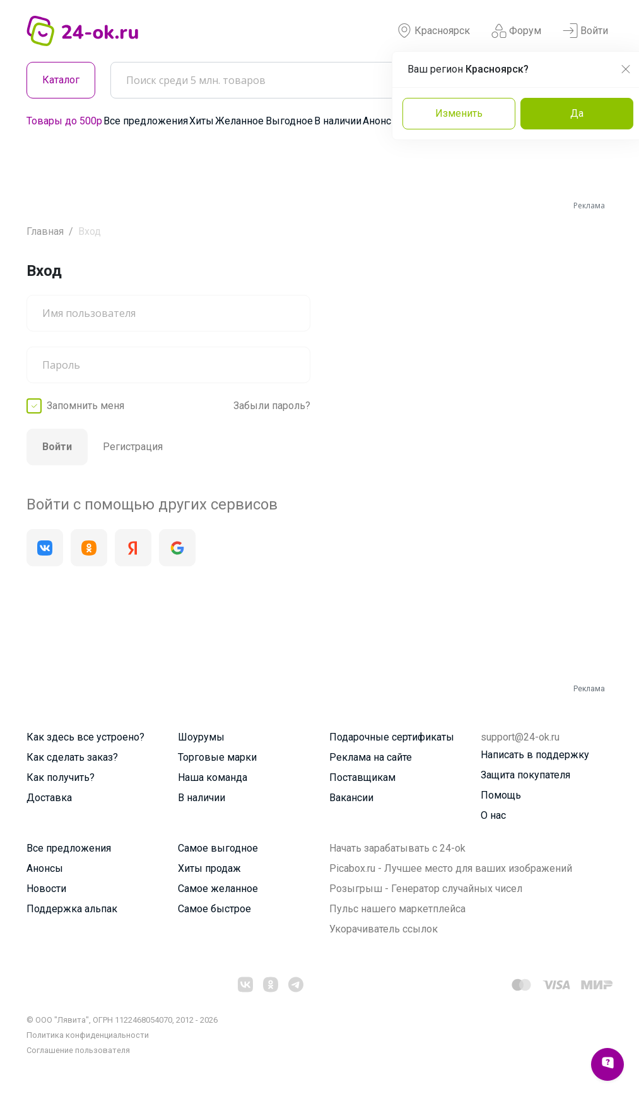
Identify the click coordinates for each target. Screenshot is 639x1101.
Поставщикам (362, 777)
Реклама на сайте (370, 757)
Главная (45, 231)
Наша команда (212, 777)
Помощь (501, 795)
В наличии (337, 121)
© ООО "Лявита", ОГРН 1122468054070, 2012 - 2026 (122, 1020)
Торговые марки (217, 757)
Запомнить (85, 406)
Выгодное (289, 121)
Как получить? (60, 777)
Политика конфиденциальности (87, 1035)
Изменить (459, 113)
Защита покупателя (525, 775)
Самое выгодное (218, 848)
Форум (516, 31)
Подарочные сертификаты (391, 737)
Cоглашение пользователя (78, 1050)
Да (576, 113)
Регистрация (133, 447)
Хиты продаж (209, 868)
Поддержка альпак (71, 909)
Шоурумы (201, 737)
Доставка (49, 798)
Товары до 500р (64, 121)
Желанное (239, 121)
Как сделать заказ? (72, 757)
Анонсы (381, 121)
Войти (585, 31)
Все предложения (145, 121)
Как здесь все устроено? (85, 737)
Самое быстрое (214, 909)
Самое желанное (218, 889)
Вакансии (351, 798)
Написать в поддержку (535, 755)
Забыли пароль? (271, 406)
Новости (46, 889)
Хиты (201, 121)
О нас (493, 815)
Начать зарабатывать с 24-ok (397, 848)
